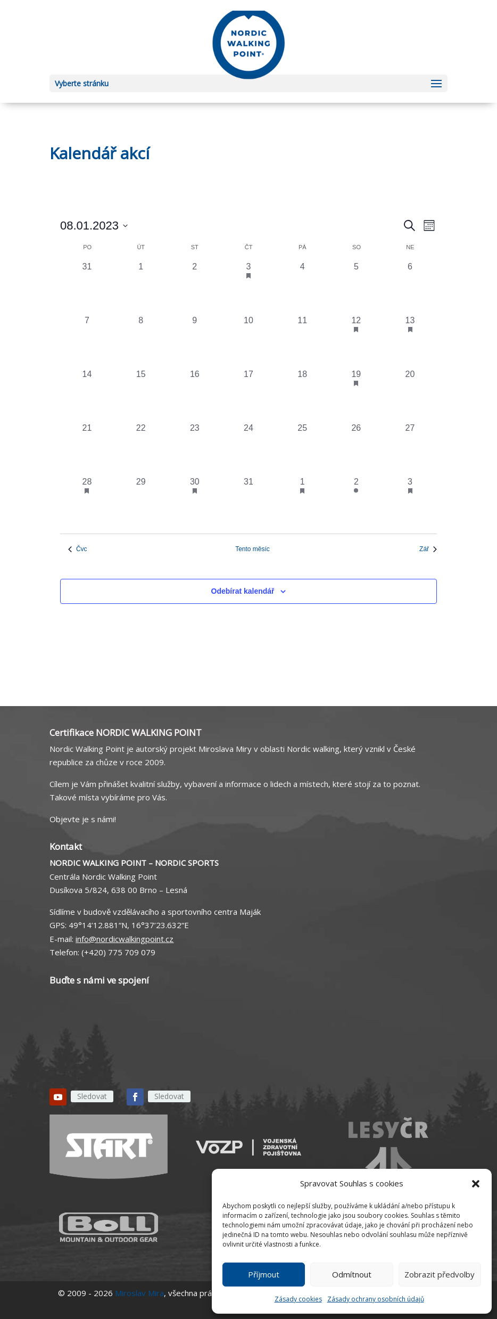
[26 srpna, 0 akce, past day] (356, 449)
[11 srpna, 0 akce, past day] (302, 341)
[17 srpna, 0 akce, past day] (248, 395)
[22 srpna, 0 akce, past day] (141, 449)
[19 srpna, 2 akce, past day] (356, 395)
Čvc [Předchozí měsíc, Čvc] (77, 549)
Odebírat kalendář (243, 591)
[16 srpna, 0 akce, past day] (194, 395)
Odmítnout (351, 1274)
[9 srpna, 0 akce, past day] (194, 341)
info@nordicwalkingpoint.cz (124, 938)
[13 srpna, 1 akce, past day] (410, 341)
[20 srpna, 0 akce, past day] (410, 395)
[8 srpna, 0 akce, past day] (141, 341)
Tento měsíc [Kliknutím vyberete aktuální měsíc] (252, 549)
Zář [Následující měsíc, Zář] (428, 549)
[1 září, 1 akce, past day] (302, 502)
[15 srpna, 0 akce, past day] (141, 395)
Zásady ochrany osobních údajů (375, 1299)
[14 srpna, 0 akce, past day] (87, 395)
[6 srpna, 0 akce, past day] (410, 287)
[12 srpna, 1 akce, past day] (356, 341)
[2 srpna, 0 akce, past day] (194, 287)
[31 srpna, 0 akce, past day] (248, 502)
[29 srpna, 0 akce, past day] (141, 502)
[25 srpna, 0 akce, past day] (302, 449)
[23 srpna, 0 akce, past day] (194, 449)
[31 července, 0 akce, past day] (87, 287)
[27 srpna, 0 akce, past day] (410, 449)
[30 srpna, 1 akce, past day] (194, 502)
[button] (475, 1183)
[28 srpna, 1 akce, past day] (87, 502)
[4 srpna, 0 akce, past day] (302, 287)
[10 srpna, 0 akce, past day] (248, 341)
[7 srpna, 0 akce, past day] (87, 341)
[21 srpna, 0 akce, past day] (87, 449)
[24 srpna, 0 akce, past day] (248, 449)
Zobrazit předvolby (439, 1274)
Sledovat (92, 1096)
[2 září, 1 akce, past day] (356, 502)
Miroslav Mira (139, 1293)
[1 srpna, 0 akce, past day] (141, 287)
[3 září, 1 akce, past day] (410, 502)
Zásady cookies (298, 1299)
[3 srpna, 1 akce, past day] (248, 287)
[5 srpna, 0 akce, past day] (356, 287)
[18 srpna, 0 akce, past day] (302, 395)
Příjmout (263, 1274)
